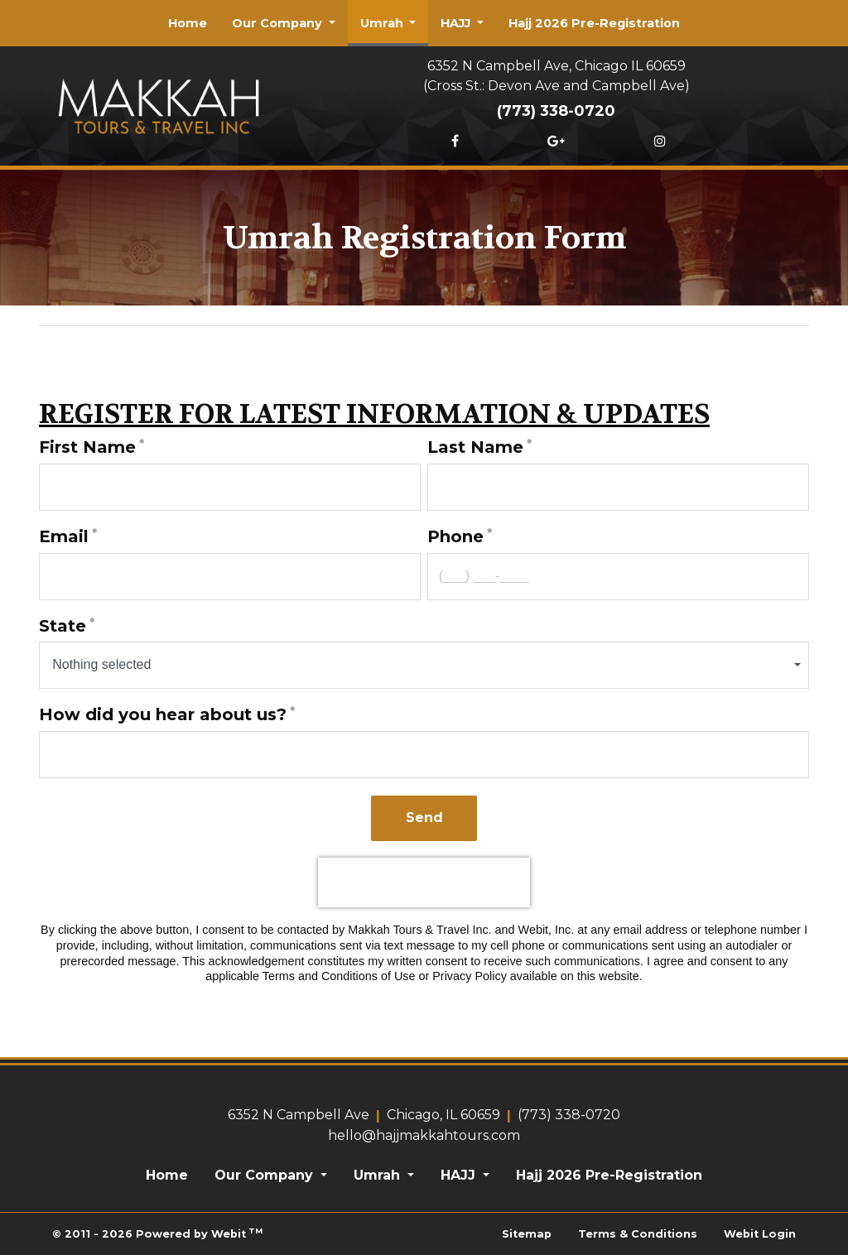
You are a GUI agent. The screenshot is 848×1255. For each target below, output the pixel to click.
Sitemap (527, 1234)
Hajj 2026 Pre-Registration (594, 23)
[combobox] (424, 665)
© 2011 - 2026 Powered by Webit (157, 1233)
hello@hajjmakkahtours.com (424, 1135)
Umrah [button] (383, 23)
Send (424, 817)
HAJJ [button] (457, 23)
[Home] (159, 103)
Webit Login (760, 1234)
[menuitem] (187, 23)
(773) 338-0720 (556, 111)
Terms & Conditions (637, 1234)
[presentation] (424, 882)
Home (187, 23)
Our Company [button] (278, 23)
